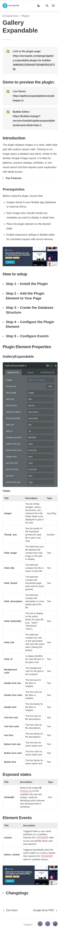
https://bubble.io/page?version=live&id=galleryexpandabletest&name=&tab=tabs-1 (34, 120)
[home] (11, 5)
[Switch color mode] (39, 5)
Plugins (26, 16)
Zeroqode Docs (11, 16)
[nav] (53, 5)
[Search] (47, 5)
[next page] (45, 910)
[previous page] (10, 910)
